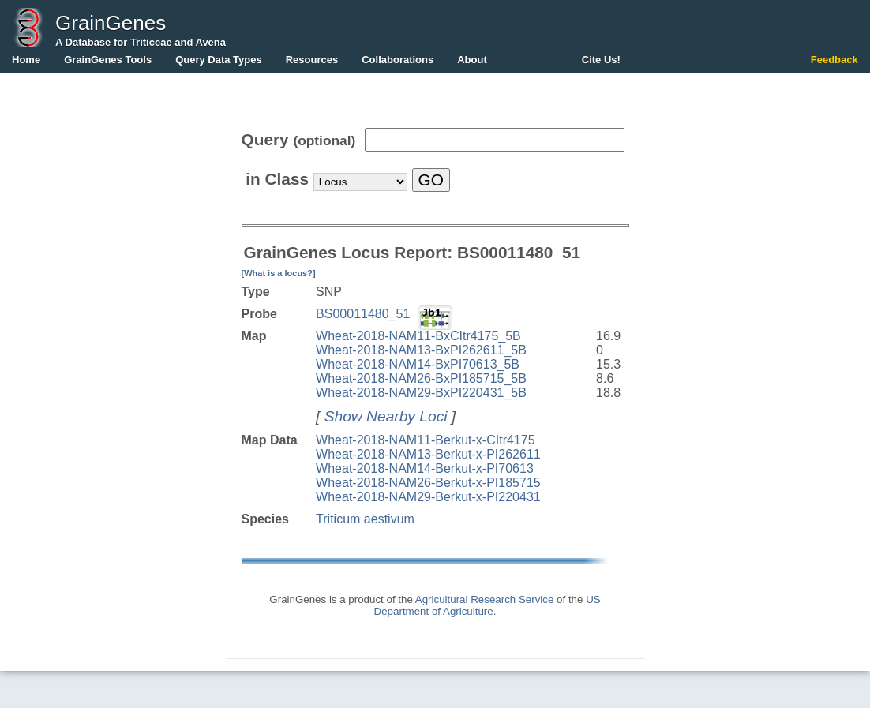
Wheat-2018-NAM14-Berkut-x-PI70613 (425, 468)
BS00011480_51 (363, 313)
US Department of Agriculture (487, 605)
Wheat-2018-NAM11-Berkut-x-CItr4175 (425, 440)
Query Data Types (218, 60)
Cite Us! (601, 60)
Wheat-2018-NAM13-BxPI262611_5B (421, 350)
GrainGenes (110, 23)
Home (26, 60)
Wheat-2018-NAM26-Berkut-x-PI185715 (428, 482)
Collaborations (397, 60)
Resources (312, 60)
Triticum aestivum (365, 519)
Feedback (834, 60)
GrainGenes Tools (108, 60)
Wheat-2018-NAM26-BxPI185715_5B (421, 378)
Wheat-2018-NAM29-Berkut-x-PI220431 (428, 497)
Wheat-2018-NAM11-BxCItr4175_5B (418, 336)
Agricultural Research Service (484, 599)
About (472, 60)
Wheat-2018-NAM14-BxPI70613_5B (417, 364)
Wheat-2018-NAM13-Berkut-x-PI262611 (428, 454)
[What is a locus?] (279, 273)
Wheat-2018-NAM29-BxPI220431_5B (421, 392)
